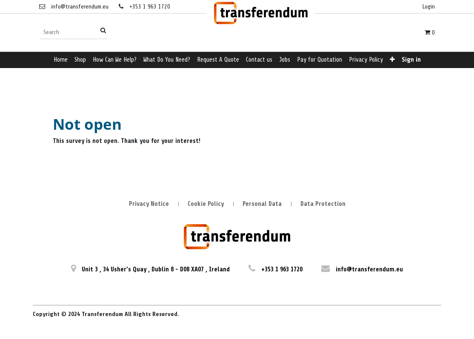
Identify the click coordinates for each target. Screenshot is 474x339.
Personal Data (262, 204)
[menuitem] (60, 60)
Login (429, 6)
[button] (392, 60)
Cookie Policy (206, 204)
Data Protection (323, 204)
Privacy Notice (149, 204)
